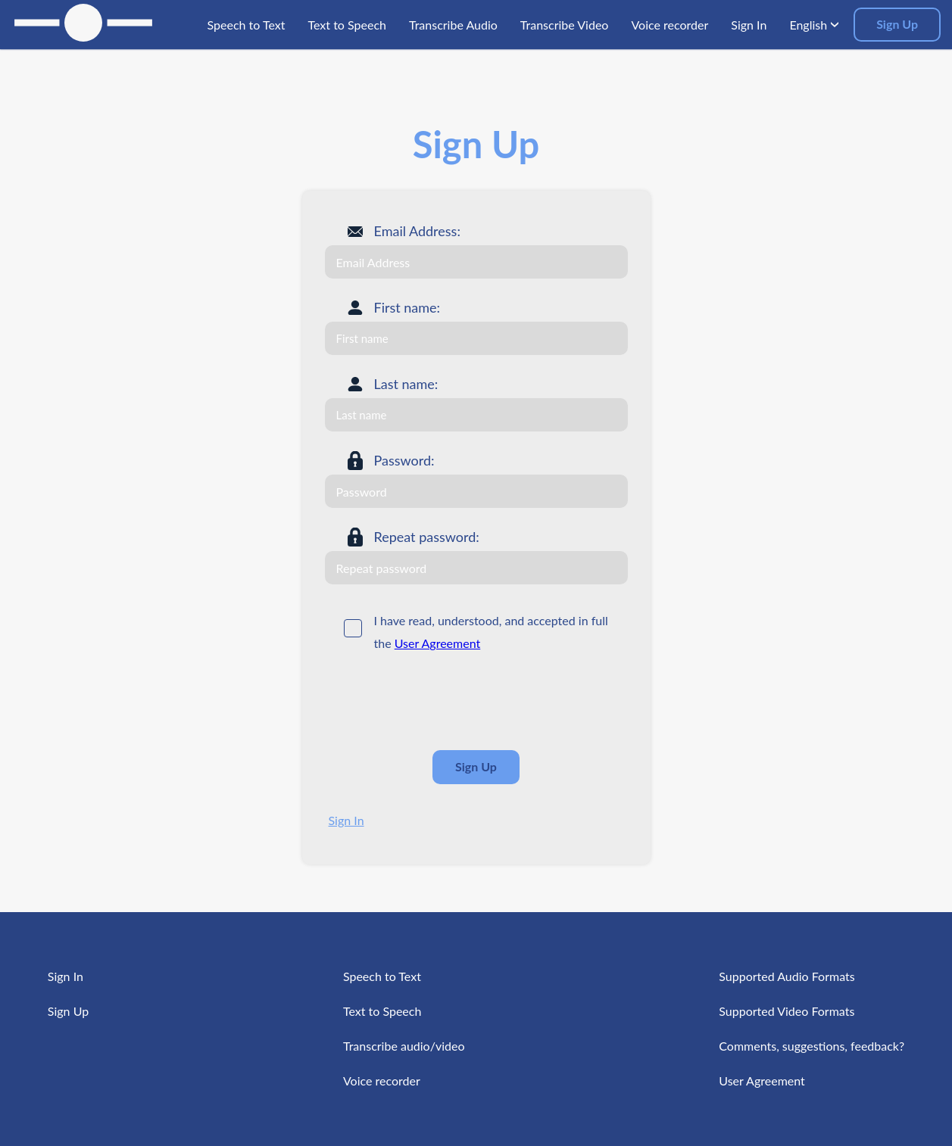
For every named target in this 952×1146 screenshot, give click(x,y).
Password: (404, 460)
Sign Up (897, 24)
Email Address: (417, 231)
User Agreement (438, 643)
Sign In (346, 820)
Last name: (406, 383)
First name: (407, 307)
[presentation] (440, 701)
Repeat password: (426, 536)
